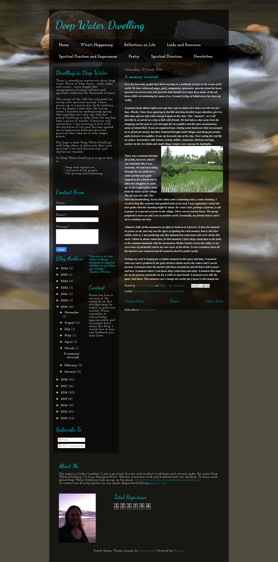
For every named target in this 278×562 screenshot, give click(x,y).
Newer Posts (134, 301)
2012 (64, 418)
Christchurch (140, 291)
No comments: (177, 285)
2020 (65, 300)
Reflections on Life (139, 45)
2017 (64, 386)
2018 (64, 379)
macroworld (147, 550)
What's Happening (96, 45)
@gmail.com (157, 483)
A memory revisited (141, 77)
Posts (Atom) (147, 309)
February (71, 365)
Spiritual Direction (166, 57)
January (70, 371)
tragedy (179, 291)
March (69, 348)
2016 (64, 392)
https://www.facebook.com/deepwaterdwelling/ (167, 480)
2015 (64, 399)
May (68, 335)
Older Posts (214, 301)
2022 (65, 287)
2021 (64, 294)
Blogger (179, 550)
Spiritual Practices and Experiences (88, 57)
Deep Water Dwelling (100, 25)
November (71, 312)
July (67, 329)
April (69, 341)
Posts (63, 439)
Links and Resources (184, 45)
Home (64, 45)
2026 (65, 268)
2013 (64, 411)
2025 (65, 274)
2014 (64, 405)
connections (156, 291)
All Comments (70, 446)
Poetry (134, 57)
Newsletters (203, 57)
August (70, 322)
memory (169, 291)
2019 (64, 306)
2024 (65, 281)
